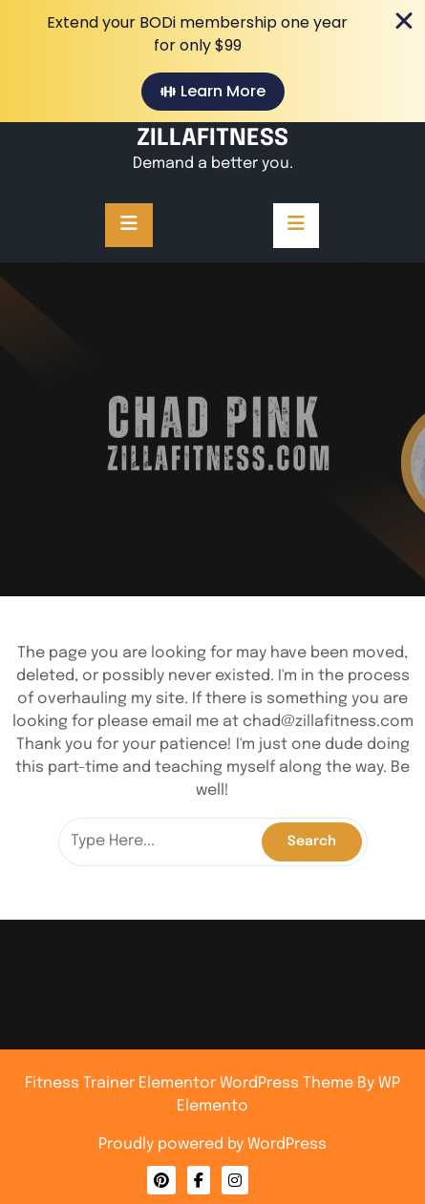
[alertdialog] (212, 61)
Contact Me (212, 1095)
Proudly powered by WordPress (212, 1144)
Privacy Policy (212, 1101)
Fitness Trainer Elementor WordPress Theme (191, 1083)
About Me (212, 1098)
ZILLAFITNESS (212, 139)
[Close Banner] (404, 21)
